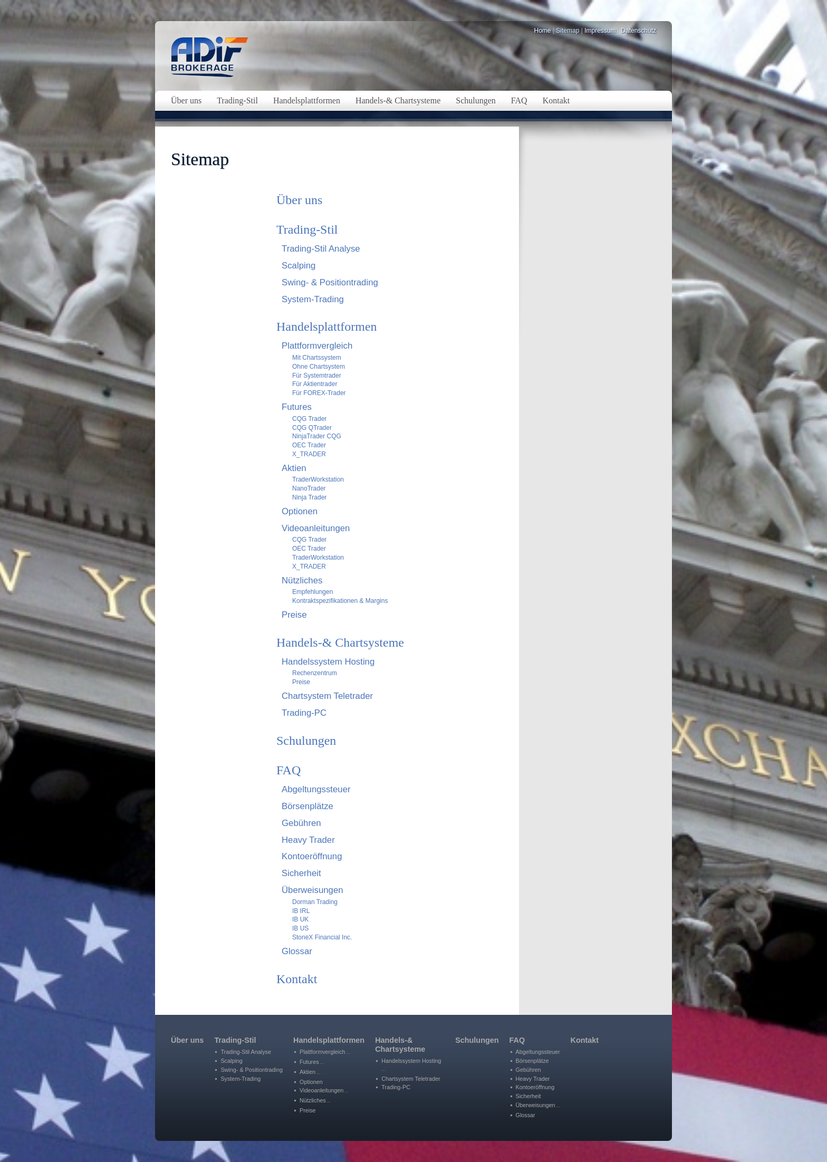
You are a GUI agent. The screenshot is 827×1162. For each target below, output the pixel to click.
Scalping (298, 266)
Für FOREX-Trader (319, 393)
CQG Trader (309, 418)
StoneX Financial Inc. (322, 937)
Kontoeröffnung (312, 856)
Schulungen (306, 740)
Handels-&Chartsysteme (400, 1044)
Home (542, 30)
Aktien (294, 468)
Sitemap (567, 30)
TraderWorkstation (318, 479)
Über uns (299, 200)
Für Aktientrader (314, 384)
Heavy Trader (308, 840)
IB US (300, 928)
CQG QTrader (312, 427)
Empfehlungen (312, 592)
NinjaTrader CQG (316, 436)
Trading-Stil (307, 229)
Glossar (297, 951)
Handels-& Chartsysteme (340, 642)
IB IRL (301, 911)
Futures (297, 407)
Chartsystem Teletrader (327, 696)
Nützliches (302, 580)
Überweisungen (312, 890)
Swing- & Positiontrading (330, 282)
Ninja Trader (309, 497)
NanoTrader (309, 488)
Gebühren (301, 823)
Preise (294, 615)
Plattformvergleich (317, 346)
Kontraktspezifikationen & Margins (340, 600)
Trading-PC (304, 713)
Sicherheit (301, 873)
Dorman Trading (315, 902)
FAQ (288, 770)
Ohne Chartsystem (318, 366)
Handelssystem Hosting (328, 662)
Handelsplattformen (326, 326)
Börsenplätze (307, 806)
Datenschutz (638, 30)
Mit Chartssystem (316, 357)
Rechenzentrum (314, 673)
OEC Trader (309, 445)
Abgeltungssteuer (316, 789)
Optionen (300, 511)
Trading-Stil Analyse (321, 249)
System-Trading (313, 299)
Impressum (600, 30)
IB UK (300, 919)
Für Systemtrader (316, 375)
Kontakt (296, 979)
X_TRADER (309, 454)
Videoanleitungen (316, 528)
